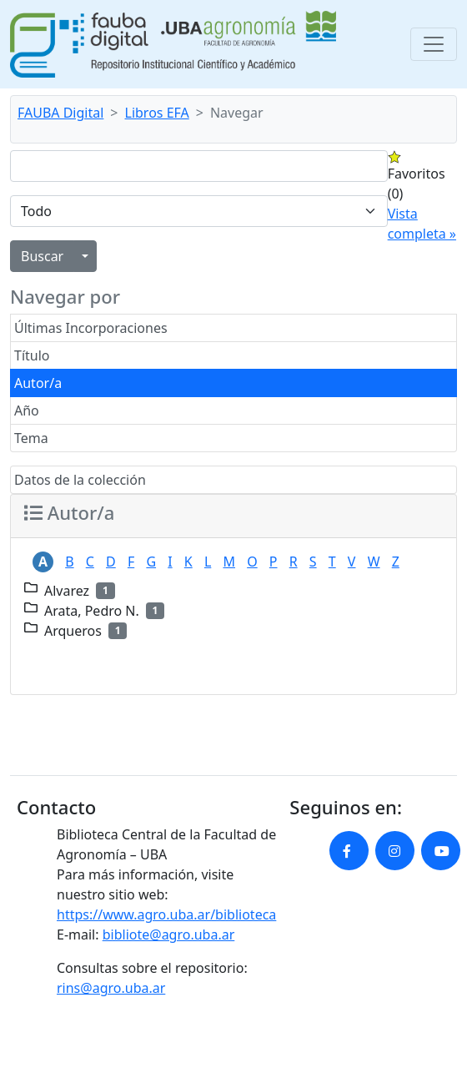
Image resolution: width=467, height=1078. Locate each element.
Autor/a (38, 383)
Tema (31, 438)
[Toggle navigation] (433, 44)
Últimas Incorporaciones (91, 328)
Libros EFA (157, 112)
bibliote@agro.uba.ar (169, 934)
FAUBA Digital (60, 112)
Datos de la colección (80, 480)
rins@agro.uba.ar (111, 988)
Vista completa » (422, 223)
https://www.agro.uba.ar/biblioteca (166, 914)
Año (26, 410)
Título (32, 355)
